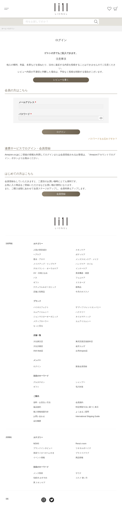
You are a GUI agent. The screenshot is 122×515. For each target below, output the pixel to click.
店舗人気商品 (39, 292)
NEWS (36, 443)
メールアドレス (28, 102)
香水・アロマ (39, 259)
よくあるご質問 (82, 412)
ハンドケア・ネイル (84, 264)
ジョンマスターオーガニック (45, 317)
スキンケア (80, 250)
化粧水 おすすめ (40, 478)
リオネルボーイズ (83, 448)
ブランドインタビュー (42, 448)
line (35, 500)
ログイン (37, 366)
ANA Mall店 (38, 351)
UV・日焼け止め (40, 273)
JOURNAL (9, 437)
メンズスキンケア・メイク (87, 259)
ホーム (4, 28)
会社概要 (37, 421)
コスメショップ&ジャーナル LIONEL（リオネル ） (61, 9)
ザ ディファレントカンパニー (88, 307)
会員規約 (79, 402)
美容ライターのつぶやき (43, 453)
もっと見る (38, 326)
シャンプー (80, 382)
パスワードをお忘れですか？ (102, 138)
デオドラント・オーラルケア (45, 268)
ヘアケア (37, 254)
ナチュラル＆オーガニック (44, 287)
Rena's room (81, 443)
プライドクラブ (82, 453)
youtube (59, 500)
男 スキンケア (39, 482)
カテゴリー (38, 244)
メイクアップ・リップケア (44, 264)
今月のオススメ (82, 292)
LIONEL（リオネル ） (61, 223)
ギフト (36, 282)
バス (35, 278)
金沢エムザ (80, 346)
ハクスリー (80, 312)
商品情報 (79, 457)
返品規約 (37, 407)
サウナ (78, 473)
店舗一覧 (37, 335)
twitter (51, 500)
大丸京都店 (38, 346)
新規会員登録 (81, 366)
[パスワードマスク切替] (101, 118)
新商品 (78, 287)
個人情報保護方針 (41, 412)
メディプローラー (41, 321)
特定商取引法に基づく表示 (87, 407)
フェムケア (80, 278)
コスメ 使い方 (82, 478)
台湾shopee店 (82, 351)
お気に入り (109, 9)
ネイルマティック (83, 317)
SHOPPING (9, 243)
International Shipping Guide (88, 416)
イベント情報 (39, 457)
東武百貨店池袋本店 (84, 341)
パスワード (26, 114)
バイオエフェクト (41, 307)
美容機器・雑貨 (82, 273)
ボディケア (80, 254)
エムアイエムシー (41, 312)
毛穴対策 (79, 387)
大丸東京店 (38, 341)
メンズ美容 (38, 473)
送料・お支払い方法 (42, 402)
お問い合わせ (39, 416)
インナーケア (81, 268)
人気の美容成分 (40, 250)
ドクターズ (80, 282)
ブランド (37, 301)
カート (115, 9)
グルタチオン (39, 382)
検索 (96, 21)
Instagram (43, 500)
